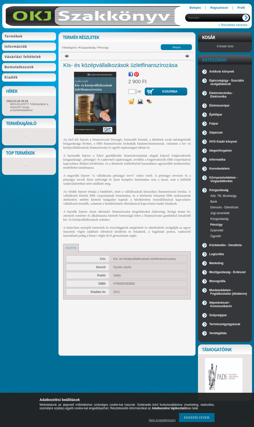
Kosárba (170, 91)
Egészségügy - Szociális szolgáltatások (226, 82)
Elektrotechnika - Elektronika (221, 94)
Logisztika (216, 254)
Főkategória (69, 47)
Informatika (217, 159)
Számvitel (216, 230)
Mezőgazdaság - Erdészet (227, 272)
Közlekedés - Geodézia (225, 245)
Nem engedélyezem (162, 420)
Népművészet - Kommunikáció (220, 304)
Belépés (195, 8)
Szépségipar (218, 315)
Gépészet (215, 132)
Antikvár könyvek (221, 71)
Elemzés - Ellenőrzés (224, 207)
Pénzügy (103, 47)
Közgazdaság (87, 47)
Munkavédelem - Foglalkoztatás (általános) (228, 291)
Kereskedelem (219, 168)
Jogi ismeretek (220, 213)
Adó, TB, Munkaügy (223, 196)
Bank (213, 201)
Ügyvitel (215, 236)
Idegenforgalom (220, 150)
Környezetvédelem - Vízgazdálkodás (223, 179)
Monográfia (217, 281)
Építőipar (215, 114)
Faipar (213, 123)
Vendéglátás (218, 333)
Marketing (216, 263)
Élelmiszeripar (219, 105)
